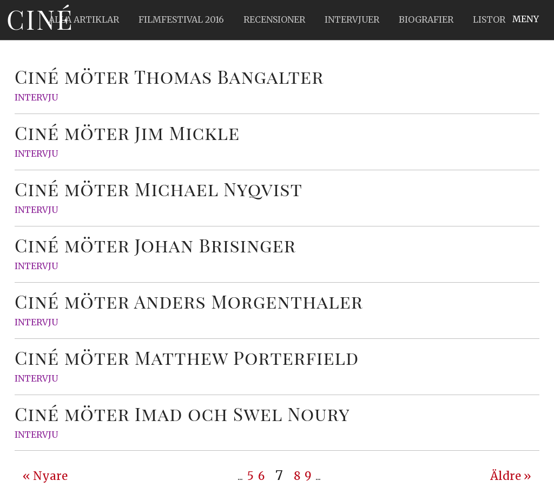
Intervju (36, 97)
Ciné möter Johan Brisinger (155, 244)
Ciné (40, 19)
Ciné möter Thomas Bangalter (169, 76)
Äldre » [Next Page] (510, 476)
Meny (525, 19)
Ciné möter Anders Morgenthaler (189, 301)
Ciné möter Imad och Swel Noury (182, 413)
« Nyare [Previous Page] (45, 476)
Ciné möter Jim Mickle (127, 132)
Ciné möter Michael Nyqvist (158, 188)
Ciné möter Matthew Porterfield (187, 357)
